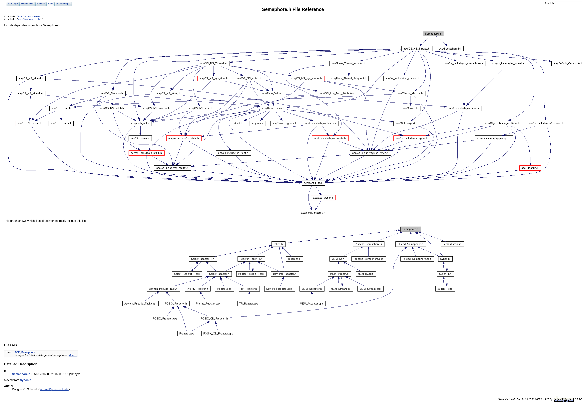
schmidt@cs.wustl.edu (54, 390)
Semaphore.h (21, 374)
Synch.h (25, 380)
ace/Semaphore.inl (30, 20)
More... (73, 355)
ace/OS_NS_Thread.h (30, 16)
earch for (549, 3)
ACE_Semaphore (24, 352)
